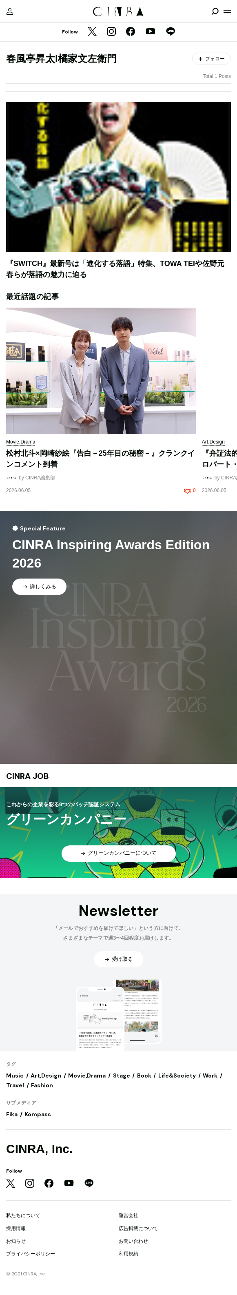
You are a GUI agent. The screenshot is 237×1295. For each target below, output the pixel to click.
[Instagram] (111, 32)
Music (15, 1075)
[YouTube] (150, 32)
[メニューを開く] (227, 11)
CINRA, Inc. (39, 1148)
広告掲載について (138, 1228)
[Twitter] (92, 32)
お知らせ (16, 1241)
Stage (121, 1075)
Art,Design (46, 1075)
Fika (12, 1114)
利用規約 (128, 1254)
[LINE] (170, 32)
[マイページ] (10, 11)
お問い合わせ (133, 1241)
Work (210, 1075)
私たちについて (23, 1215)
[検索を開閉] (215, 11)
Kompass (37, 1114)
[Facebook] (130, 32)
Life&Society (177, 1075)
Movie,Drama (87, 1075)
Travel (15, 1085)
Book (144, 1075)
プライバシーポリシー (30, 1254)
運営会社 (128, 1215)
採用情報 (16, 1228)
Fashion (42, 1085)
